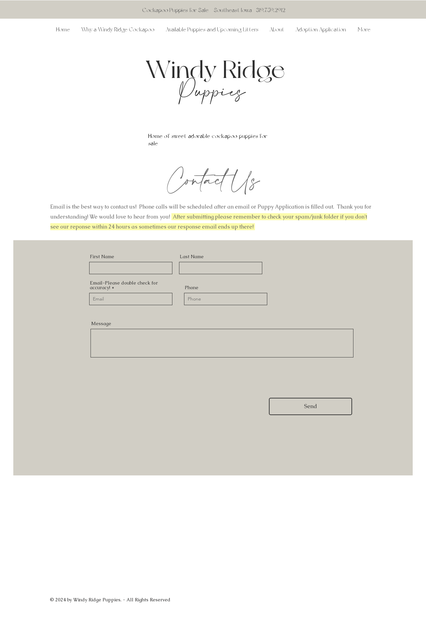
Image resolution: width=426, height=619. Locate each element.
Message (101, 323)
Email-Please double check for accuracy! (124, 285)
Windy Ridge (218, 69)
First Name (102, 256)
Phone (191, 287)
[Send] (310, 406)
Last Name (192, 256)
